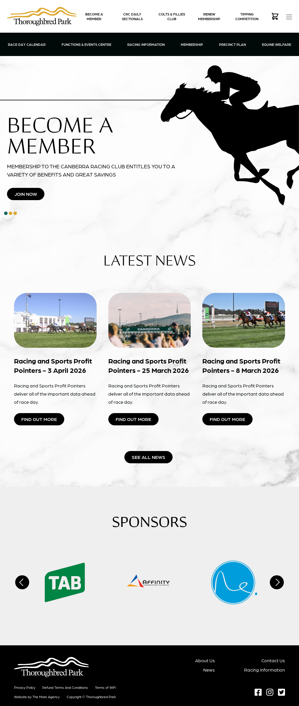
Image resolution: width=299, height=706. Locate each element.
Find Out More (39, 419)
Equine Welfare (276, 44)
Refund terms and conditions (65, 687)
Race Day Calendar (27, 44)
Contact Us (273, 660)
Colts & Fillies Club (172, 16)
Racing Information (146, 44)
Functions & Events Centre (86, 44)
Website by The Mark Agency (37, 697)
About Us (205, 660)
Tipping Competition (246, 16)
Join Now (25, 194)
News (209, 669)
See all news (148, 457)
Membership (192, 44)
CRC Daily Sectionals (132, 16)
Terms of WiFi (105, 687)
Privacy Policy (24, 687)
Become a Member (94, 16)
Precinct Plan (232, 44)
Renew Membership (209, 16)
